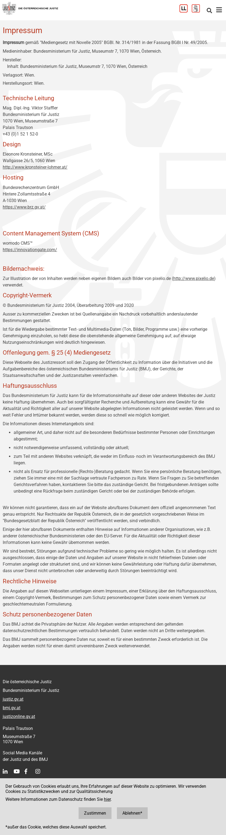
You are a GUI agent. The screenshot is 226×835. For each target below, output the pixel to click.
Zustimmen (95, 813)
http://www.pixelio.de (193, 278)
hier (107, 799)
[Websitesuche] (209, 11)
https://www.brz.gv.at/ (24, 207)
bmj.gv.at (11, 707)
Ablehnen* (132, 813)
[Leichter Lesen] (185, 11)
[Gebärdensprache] (198, 11)
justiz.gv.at (13, 699)
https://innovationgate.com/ (30, 249)
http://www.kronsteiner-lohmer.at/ (35, 167)
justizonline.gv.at (19, 716)
